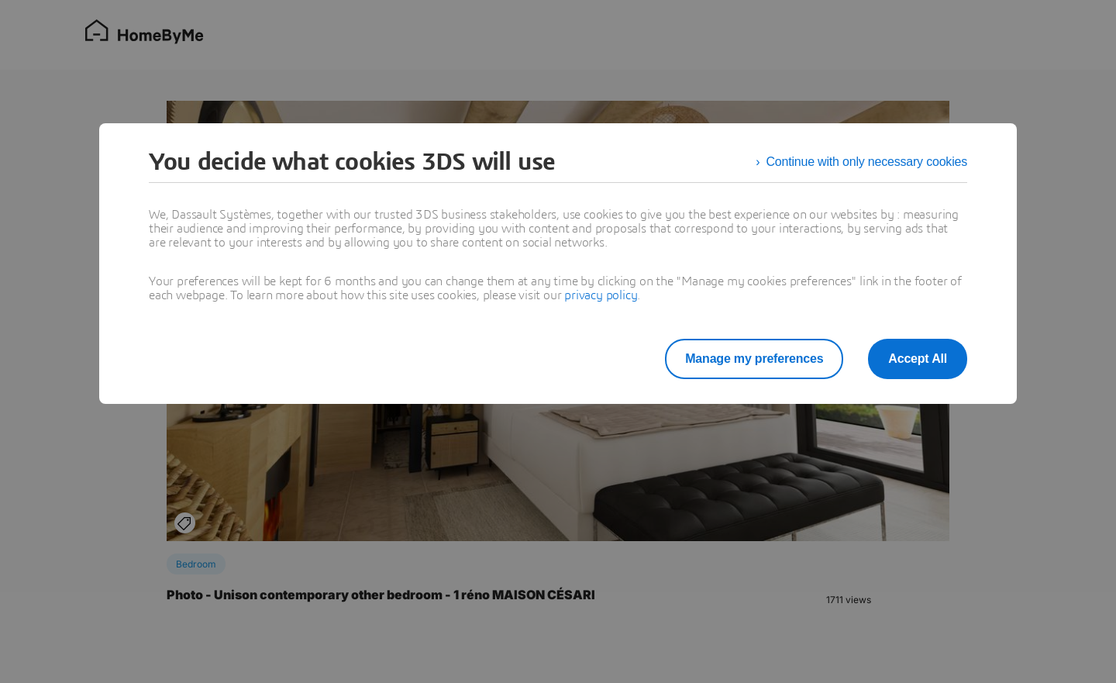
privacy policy (600, 295)
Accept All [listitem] (917, 358)
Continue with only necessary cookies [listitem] (866, 161)
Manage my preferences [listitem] (754, 358)
